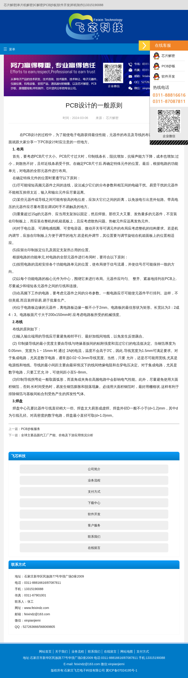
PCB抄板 (164, 66)
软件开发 (94, 514)
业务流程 (94, 480)
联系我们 (94, 536)
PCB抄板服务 (30, 429)
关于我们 (61, 651)
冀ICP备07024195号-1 (121, 670)
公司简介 (94, 469)
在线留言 (94, 548)
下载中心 (94, 503)
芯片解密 (164, 56)
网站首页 (45, 651)
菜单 (9, 49)
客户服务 (94, 525)
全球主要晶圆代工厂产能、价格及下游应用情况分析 (57, 435)
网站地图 (126, 651)
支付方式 (94, 491)
